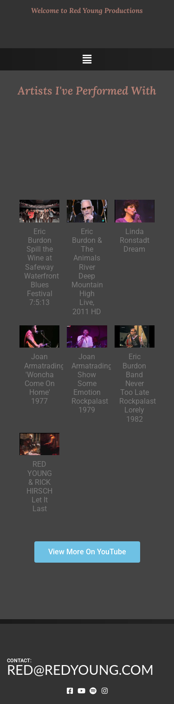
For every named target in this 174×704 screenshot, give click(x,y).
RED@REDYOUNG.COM (80, 670)
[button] (87, 59)
